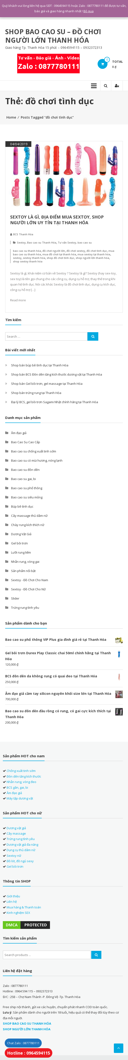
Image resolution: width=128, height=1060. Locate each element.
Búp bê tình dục (22, 506)
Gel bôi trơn (19, 543)
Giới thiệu (13, 896)
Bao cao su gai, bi (23, 479)
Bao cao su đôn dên (25, 470)
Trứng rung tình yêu (25, 607)
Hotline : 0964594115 (28, 1053)
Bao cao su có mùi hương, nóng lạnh (36, 460)
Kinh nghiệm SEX (18, 913)
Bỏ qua (88, 11)
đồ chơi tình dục (97, 251)
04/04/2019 (18, 144)
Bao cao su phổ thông (26, 488)
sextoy (17, 258)
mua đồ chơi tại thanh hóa (59, 254)
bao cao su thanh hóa (27, 251)
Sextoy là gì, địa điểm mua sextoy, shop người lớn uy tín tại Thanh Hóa (57, 219)
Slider (15, 598)
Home (11, 117)
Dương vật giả (16, 828)
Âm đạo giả (18, 433)
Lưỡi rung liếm (21, 552)
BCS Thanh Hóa (23, 234)
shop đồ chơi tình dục (60, 258)
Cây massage (16, 833)
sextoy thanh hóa (34, 258)
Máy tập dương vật (20, 798)
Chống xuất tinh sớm (21, 771)
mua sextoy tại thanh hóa (94, 254)
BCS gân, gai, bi (17, 787)
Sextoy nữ (14, 855)
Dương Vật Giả (21, 534)
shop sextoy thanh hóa (27, 261)
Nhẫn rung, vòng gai (25, 561)
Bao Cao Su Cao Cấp (25, 442)
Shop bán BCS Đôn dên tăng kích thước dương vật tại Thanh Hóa (56, 374)
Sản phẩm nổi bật (23, 571)
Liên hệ (12, 901)
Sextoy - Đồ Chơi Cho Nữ (28, 589)
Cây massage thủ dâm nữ (29, 515)
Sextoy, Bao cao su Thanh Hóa (36, 242)
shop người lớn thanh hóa (92, 258)
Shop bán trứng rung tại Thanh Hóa (36, 393)
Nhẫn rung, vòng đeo (21, 782)
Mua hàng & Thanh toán (24, 907)
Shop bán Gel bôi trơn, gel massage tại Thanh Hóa (47, 383)
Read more (18, 300)
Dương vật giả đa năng (22, 844)
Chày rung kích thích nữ (27, 525)
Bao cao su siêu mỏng (26, 497)
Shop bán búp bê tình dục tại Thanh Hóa (39, 365)
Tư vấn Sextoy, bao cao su (75, 242)
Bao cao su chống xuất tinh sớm (33, 451)
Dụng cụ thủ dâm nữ (21, 850)
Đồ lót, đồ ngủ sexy (20, 861)
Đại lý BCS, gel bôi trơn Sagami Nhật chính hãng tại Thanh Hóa (54, 402)
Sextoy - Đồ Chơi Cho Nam (29, 580)
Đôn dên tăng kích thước (24, 776)
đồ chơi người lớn (53, 251)
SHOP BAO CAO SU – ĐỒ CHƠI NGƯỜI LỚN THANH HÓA (53, 36)
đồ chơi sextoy (75, 251)
